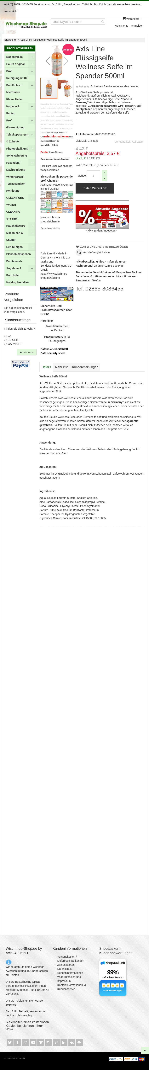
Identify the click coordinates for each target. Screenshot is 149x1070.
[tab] (46, 367)
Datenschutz (64, 968)
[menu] (20, 169)
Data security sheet (52, 353)
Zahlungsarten (66, 964)
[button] (48, 60)
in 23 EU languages (57, 339)
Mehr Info (61, 367)
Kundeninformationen (70, 972)
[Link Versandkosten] (55, 132)
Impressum (64, 980)
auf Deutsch (56, 328)
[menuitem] (20, 57)
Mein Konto (122, 25)
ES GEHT (14, 339)
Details (46, 367)
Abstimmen (26, 352)
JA (9, 335)
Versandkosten (109, 165)
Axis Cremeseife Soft (114, 398)
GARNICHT (15, 343)
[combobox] (78, 22)
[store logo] (26, 25)
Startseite (10, 39)
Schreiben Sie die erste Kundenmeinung (115, 86)
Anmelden (137, 25)
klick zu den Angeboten (102, 230)
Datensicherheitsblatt (54, 349)
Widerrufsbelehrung (69, 976)
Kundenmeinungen (85, 367)
